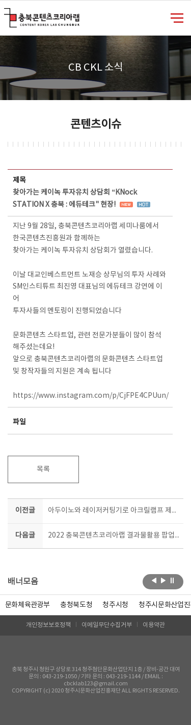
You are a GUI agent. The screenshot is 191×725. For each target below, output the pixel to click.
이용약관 (154, 625)
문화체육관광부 (27, 605)
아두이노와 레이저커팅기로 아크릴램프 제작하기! (114, 511)
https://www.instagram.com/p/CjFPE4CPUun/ (91, 396)
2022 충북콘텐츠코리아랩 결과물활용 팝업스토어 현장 (114, 535)
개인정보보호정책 (48, 625)
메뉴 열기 (177, 17)
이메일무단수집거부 (106, 625)
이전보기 (154, 581)
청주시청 (115, 605)
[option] (76, 605)
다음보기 (163, 581)
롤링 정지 (172, 581)
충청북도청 (76, 605)
